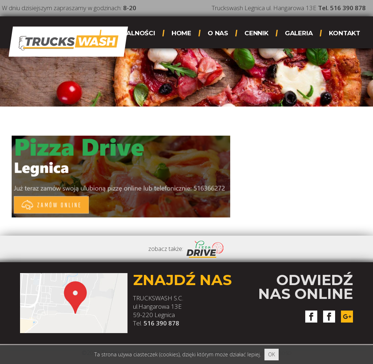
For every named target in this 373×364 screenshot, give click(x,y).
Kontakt (344, 33)
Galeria (299, 33)
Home (181, 33)
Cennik (256, 33)
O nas (218, 33)
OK (271, 354)
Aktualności (132, 33)
